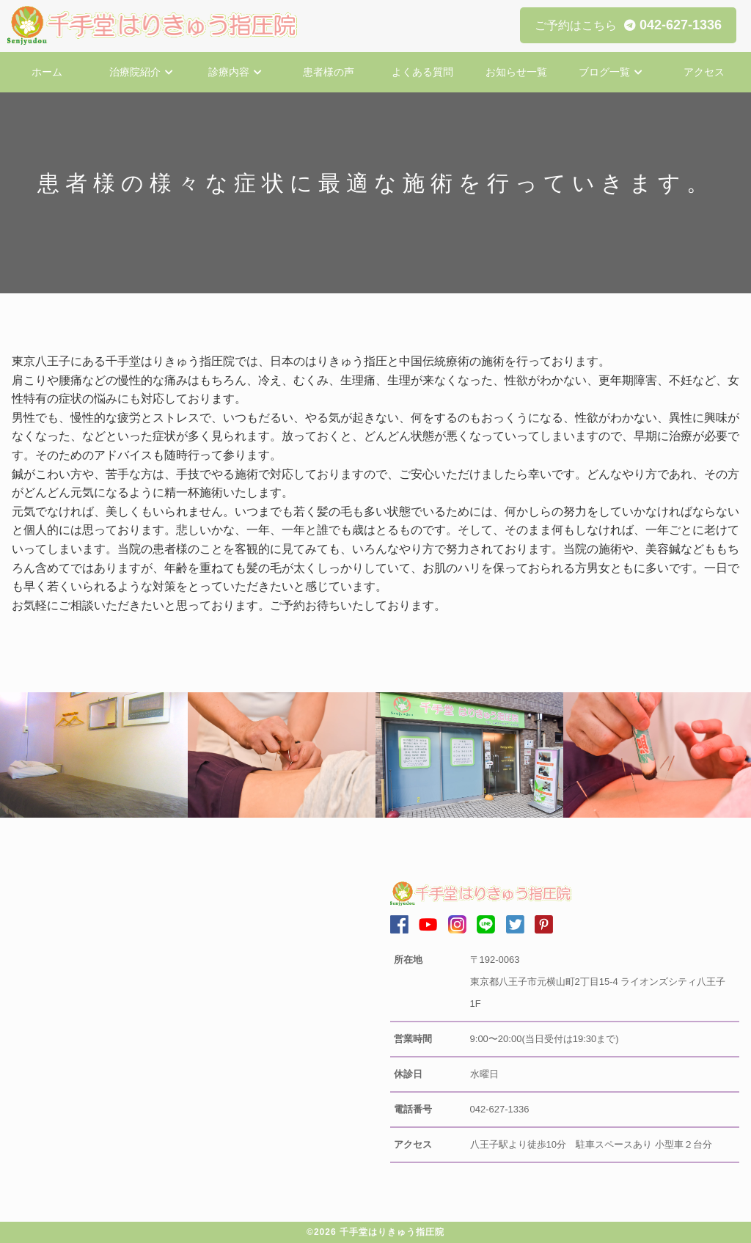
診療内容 (228, 72)
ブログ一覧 (604, 72)
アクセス (704, 72)
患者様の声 (328, 72)
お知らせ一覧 (516, 72)
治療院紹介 (135, 72)
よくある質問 (422, 72)
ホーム (47, 72)
